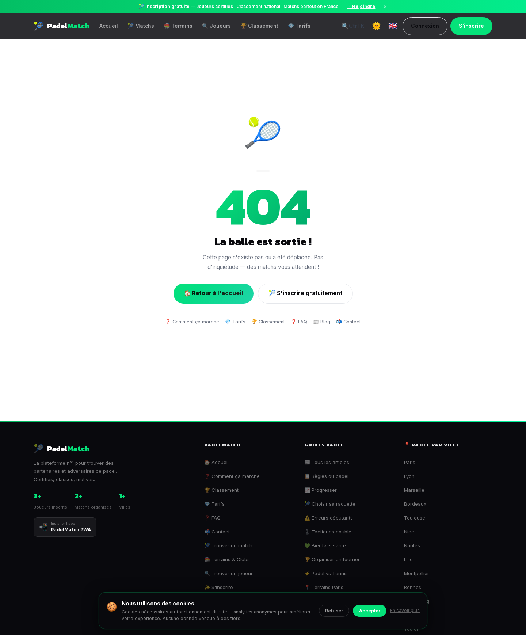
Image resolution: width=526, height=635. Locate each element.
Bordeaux (415, 504)
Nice (409, 532)
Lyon (409, 476)
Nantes (412, 545)
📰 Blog (321, 321)
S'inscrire (471, 26)
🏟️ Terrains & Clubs (227, 559)
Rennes (412, 587)
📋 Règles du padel (326, 476)
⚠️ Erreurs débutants (328, 518)
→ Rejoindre (361, 6)
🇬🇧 (392, 26)
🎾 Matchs (140, 26)
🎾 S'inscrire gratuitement (305, 293)
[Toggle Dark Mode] (376, 26)
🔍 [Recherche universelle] (353, 26)
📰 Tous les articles (326, 462)
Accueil (108, 26)
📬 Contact (348, 321)
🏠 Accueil (216, 462)
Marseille (414, 490)
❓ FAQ (299, 321)
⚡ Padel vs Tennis (326, 573)
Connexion (425, 26)
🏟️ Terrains (178, 26)
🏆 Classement (259, 26)
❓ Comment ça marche (192, 321)
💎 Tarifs (299, 26)
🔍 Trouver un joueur (228, 573)
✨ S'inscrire (218, 587)
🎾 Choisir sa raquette (329, 504)
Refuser (334, 610)
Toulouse (414, 518)
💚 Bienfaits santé (325, 545)
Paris (409, 462)
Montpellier (416, 573)
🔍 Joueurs (216, 26)
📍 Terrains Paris (323, 587)
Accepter (369, 610)
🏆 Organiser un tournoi (331, 559)
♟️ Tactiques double (327, 532)
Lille (408, 559)
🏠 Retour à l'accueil (213, 293)
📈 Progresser (320, 490)
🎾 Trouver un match (228, 545)
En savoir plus (405, 610)
